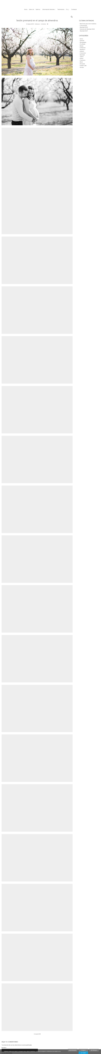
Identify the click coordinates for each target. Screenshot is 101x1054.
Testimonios (60, 9)
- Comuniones (83, 25)
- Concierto (82, 60)
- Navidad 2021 (83, 31)
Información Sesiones (48, 9)
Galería (38, 9)
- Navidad (82, 55)
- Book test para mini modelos (87, 23)
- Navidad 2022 (83, 27)
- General (81, 40)
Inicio (25, 9)
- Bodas (81, 46)
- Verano (81, 67)
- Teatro (81, 56)
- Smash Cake (82, 65)
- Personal (82, 64)
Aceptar (83, 1053)
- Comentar (43, 24)
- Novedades (82, 42)
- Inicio (81, 39)
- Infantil (81, 51)
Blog (67, 9)
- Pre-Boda (82, 44)
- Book (81, 62)
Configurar (83, 1050)
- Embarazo (82, 47)
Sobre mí (31, 9)
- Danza (81, 58)
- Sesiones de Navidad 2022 (87, 29)
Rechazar (94, 1050)
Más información (72, 1050)
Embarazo (37, 24)
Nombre (4, 1047)
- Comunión (82, 53)
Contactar (74, 9)
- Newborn (82, 49)
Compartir (37, 1034)
